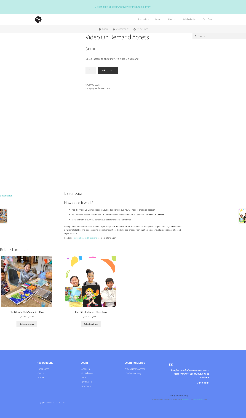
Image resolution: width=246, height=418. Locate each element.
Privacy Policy (186, 399)
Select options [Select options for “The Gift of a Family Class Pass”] (91, 324)
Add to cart (108, 70)
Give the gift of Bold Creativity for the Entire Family (123, 6)
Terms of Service (198, 399)
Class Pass (207, 19)
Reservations (143, 19)
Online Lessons (102, 88)
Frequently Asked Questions (84, 238)
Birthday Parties (189, 19)
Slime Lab (172, 19)
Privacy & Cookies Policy (179, 396)
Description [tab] (6, 195)
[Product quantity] (91, 70)
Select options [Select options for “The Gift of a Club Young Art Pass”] (27, 324)
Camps (158, 19)
